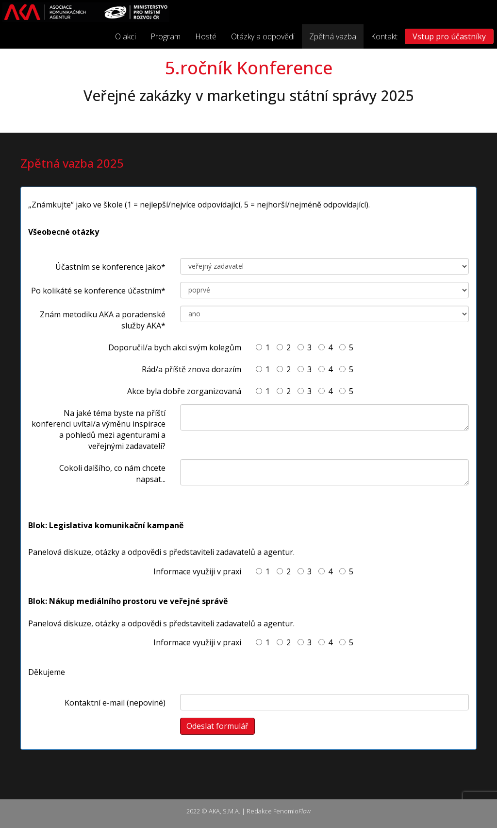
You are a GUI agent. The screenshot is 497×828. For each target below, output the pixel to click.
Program (165, 36)
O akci (125, 36)
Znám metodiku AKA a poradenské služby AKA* (103, 320)
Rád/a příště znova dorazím (191, 369)
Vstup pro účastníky (449, 36)
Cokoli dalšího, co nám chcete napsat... (112, 473)
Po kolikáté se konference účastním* (98, 290)
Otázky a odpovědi (263, 36)
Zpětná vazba (332, 36)
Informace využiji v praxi (197, 571)
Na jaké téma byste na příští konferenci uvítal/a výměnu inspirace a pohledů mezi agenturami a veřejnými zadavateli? (99, 430)
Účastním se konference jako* (110, 266)
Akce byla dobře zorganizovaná (184, 391)
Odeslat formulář (217, 726)
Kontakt (384, 36)
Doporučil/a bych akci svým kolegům (174, 347)
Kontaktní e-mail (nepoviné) (115, 702)
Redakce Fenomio (279, 811)
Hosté (205, 36)
